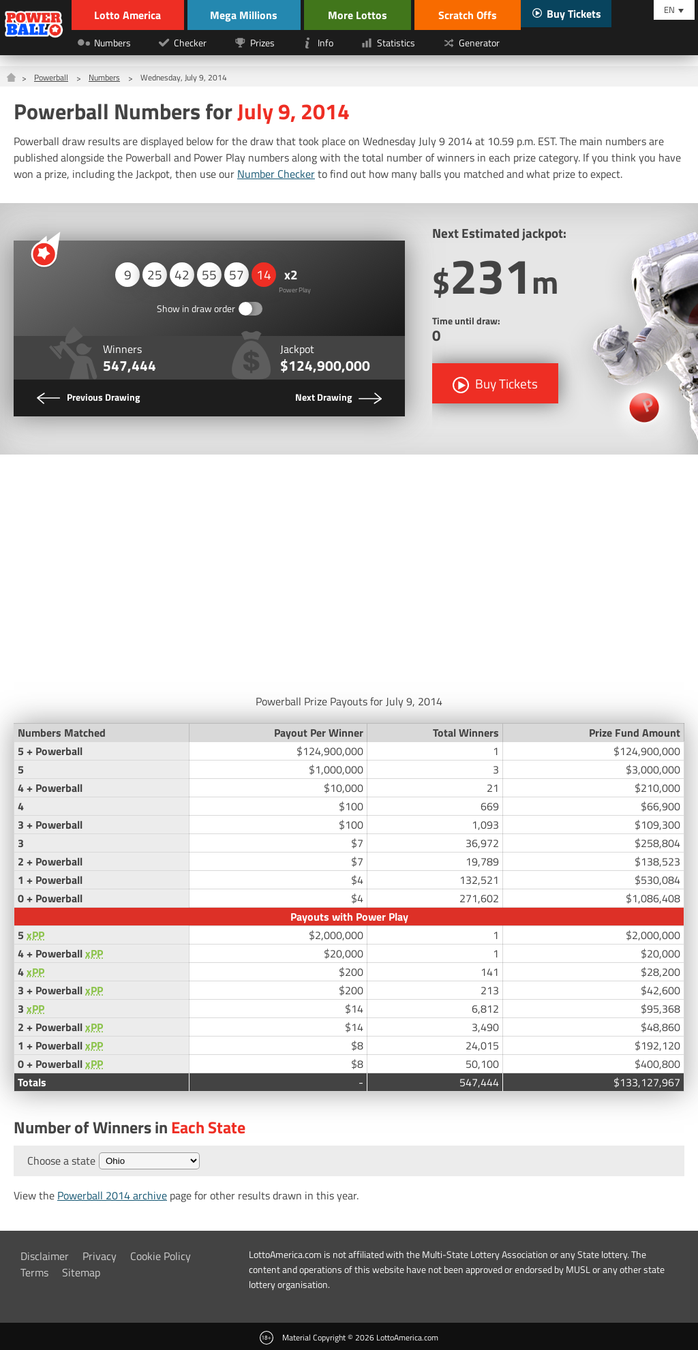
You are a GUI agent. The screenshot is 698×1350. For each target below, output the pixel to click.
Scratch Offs (471, 15)
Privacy (99, 1255)
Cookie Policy (160, 1255)
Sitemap (81, 1271)
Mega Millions (247, 15)
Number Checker (276, 174)
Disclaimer (44, 1255)
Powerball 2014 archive (112, 1194)
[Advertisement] (349, 569)
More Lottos (361, 15)
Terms (34, 1271)
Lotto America (128, 15)
